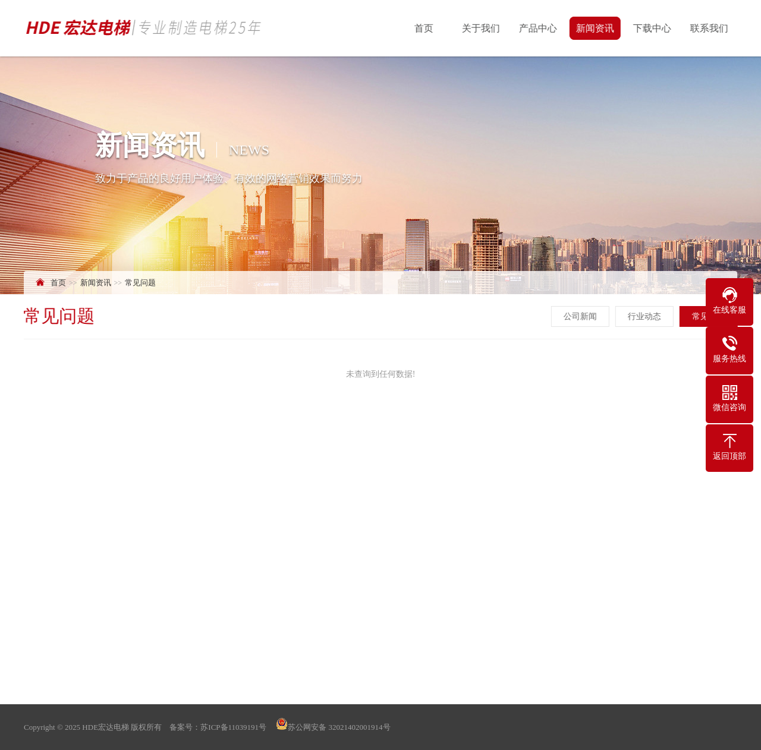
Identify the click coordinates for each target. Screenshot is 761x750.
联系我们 (710, 28)
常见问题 (140, 282)
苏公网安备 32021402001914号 (332, 727)
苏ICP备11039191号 (233, 727)
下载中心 (653, 28)
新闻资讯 (596, 28)
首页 (424, 28)
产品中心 (539, 28)
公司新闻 (581, 316)
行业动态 (645, 316)
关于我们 (482, 28)
